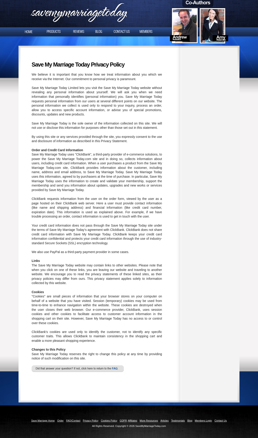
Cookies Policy (109, 420)
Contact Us (220, 420)
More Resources (149, 420)
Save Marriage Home (43, 420)
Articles (164, 420)
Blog (189, 420)
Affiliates (132, 420)
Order (60, 420)
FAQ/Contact (73, 420)
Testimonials (178, 420)
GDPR (123, 420)
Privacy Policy (90, 420)
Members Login (203, 420)
